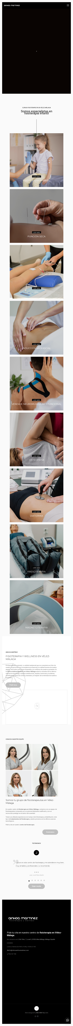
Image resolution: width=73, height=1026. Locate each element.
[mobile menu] (68, 5)
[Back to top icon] (36, 1008)
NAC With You (40, 1013)
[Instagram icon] (37, 1016)
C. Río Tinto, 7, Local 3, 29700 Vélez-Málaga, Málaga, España (36, 939)
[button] (67, 1020)
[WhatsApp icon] (35, 1016)
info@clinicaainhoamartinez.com (18, 950)
